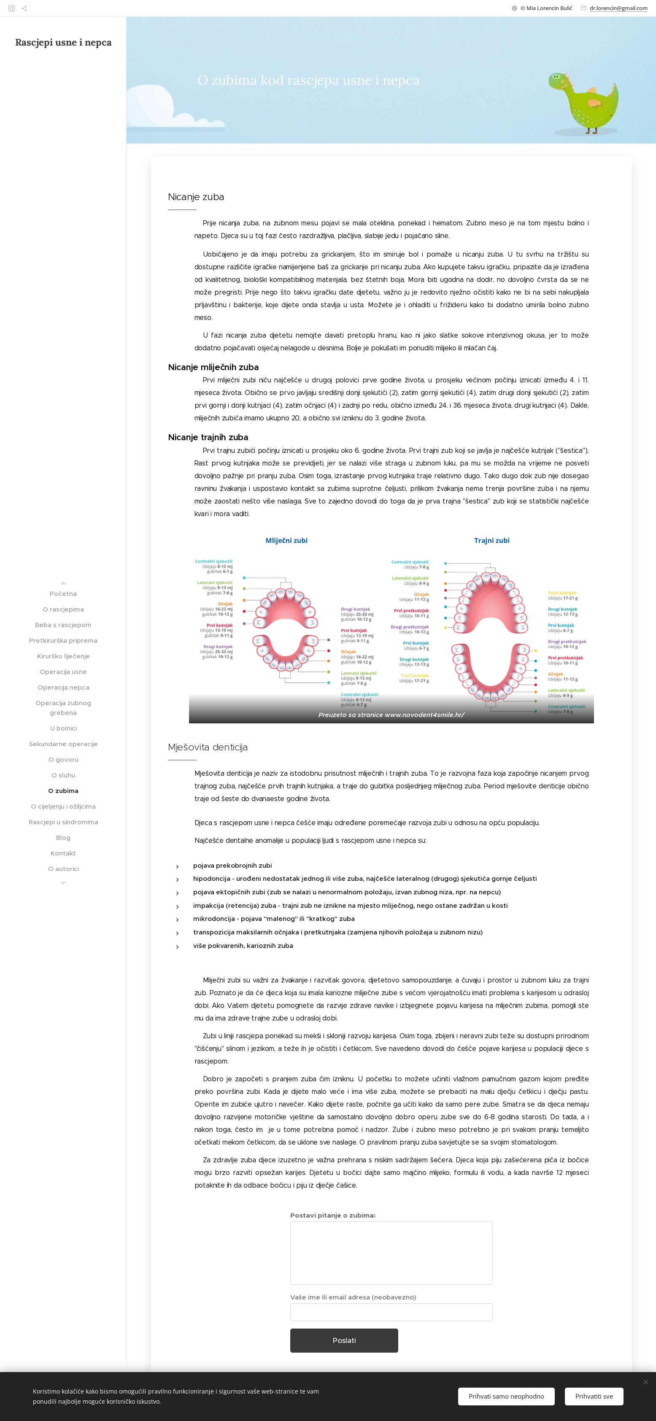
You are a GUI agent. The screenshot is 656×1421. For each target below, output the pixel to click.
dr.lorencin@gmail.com (619, 8)
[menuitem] (63, 593)
